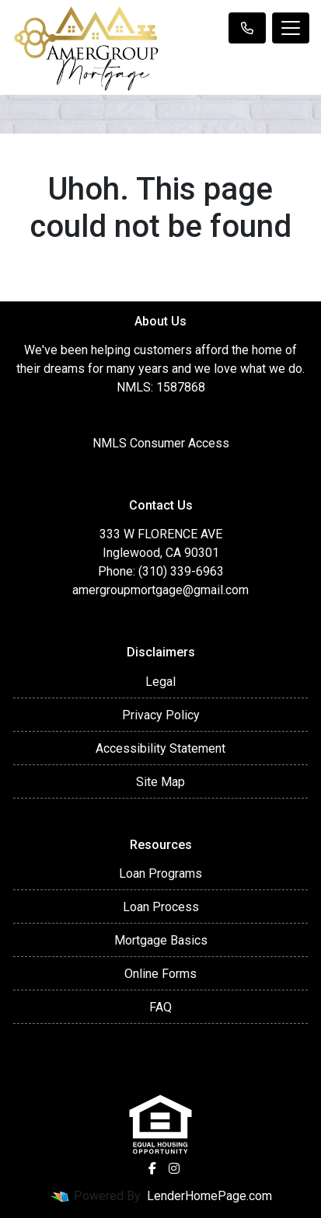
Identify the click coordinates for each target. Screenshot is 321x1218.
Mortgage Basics (161, 940)
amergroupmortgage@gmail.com (160, 590)
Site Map (160, 781)
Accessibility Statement (160, 748)
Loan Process (161, 907)
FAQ (160, 1007)
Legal (160, 681)
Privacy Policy (161, 715)
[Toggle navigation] (290, 28)
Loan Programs (160, 873)
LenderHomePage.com (209, 1195)
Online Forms (160, 973)
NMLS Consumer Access (160, 443)
